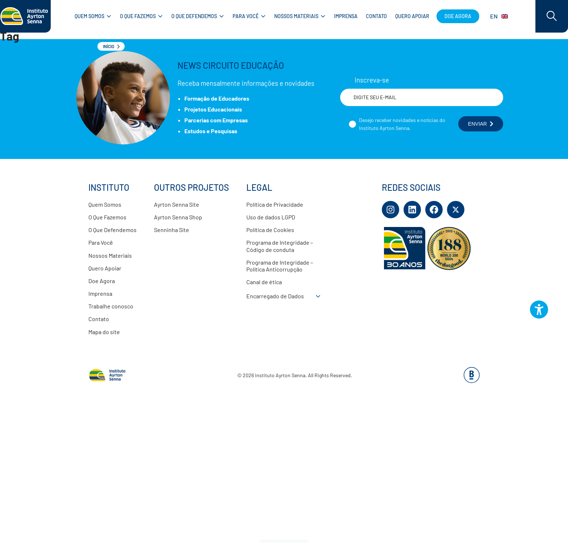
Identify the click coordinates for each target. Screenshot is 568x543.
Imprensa (100, 293)
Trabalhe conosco (110, 306)
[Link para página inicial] (25, 16)
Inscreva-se (372, 80)
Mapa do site (104, 331)
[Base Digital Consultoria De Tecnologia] (472, 380)
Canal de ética (264, 281)
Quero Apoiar (104, 268)
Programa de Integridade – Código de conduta (279, 246)
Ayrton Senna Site (176, 204)
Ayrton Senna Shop (178, 217)
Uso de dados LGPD (270, 217)
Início (108, 46)
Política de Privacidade (274, 204)
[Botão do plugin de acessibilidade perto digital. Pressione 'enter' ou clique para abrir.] (539, 309)
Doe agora (457, 16)
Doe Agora (101, 280)
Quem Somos (104, 204)
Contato (98, 318)
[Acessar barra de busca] (551, 16)
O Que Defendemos (112, 229)
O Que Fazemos (107, 217)
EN (499, 16)
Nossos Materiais (110, 255)
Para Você (100, 242)
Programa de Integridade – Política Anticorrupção (279, 266)
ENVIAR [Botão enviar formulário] (480, 124)
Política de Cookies (270, 229)
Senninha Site (171, 229)
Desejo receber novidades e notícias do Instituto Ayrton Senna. (402, 124)
